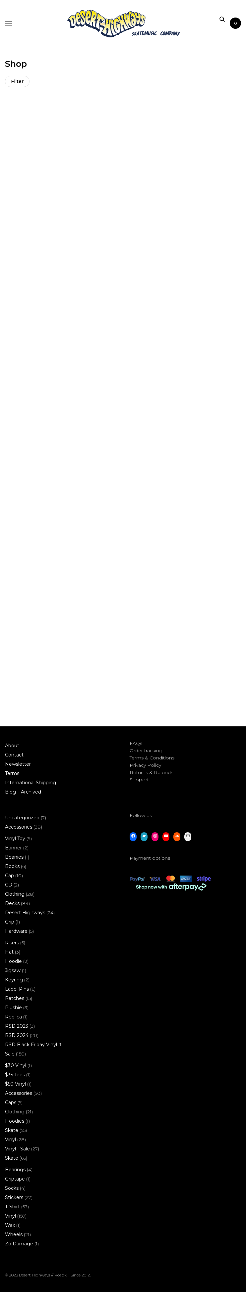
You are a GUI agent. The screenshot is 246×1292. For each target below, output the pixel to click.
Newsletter (18, 764)
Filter (17, 81)
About (12, 746)
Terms (12, 773)
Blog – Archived (23, 792)
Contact (14, 755)
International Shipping (30, 783)
